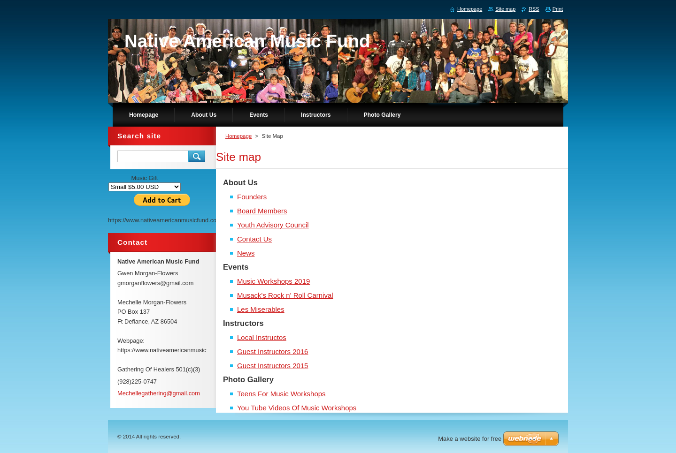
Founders (252, 197)
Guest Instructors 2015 (272, 366)
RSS (534, 9)
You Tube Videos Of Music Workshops (296, 408)
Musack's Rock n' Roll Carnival (285, 295)
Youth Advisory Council (273, 225)
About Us (240, 182)
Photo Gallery (248, 379)
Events (236, 267)
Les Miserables (260, 309)
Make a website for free (469, 438)
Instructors (243, 323)
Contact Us (254, 239)
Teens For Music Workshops (281, 394)
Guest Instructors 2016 (272, 351)
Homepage (238, 136)
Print (558, 9)
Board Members (262, 211)
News (245, 253)
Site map (505, 9)
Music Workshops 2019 (273, 281)
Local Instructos (261, 337)
